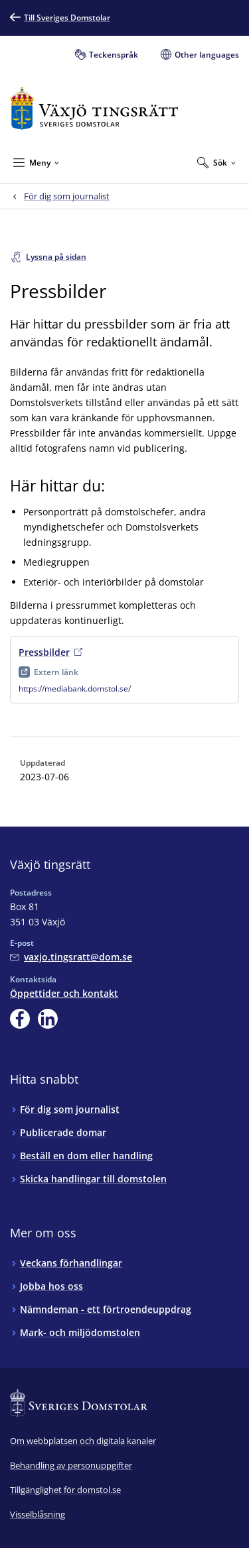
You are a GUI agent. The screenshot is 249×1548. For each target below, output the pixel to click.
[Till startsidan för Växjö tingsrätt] (94, 108)
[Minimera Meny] (36, 162)
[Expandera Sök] (216, 162)
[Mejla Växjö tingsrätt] (71, 956)
